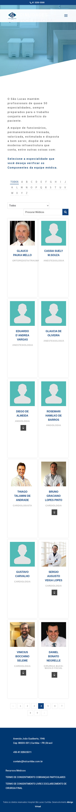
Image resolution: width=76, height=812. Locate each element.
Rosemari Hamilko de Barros (54, 415)
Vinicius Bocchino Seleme (22, 656)
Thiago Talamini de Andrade (22, 495)
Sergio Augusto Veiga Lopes (53, 576)
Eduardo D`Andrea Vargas (22, 335)
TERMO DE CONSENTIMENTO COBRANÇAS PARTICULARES (35, 777)
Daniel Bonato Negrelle (54, 656)
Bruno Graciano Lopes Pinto (53, 495)
